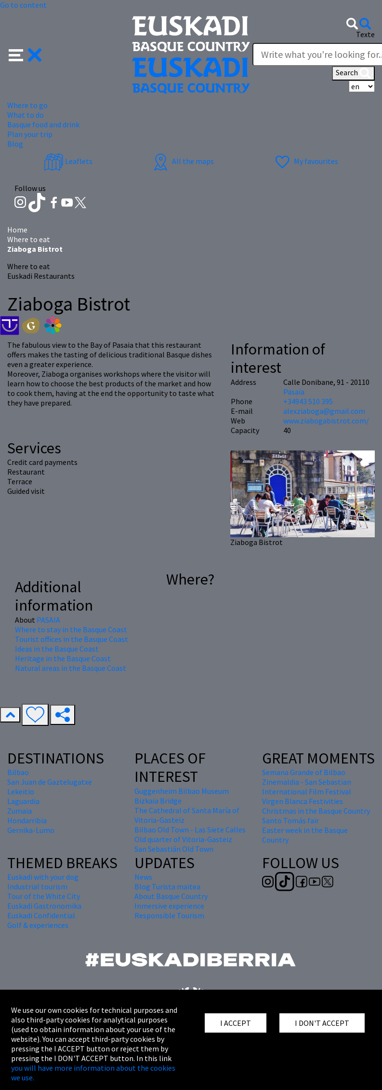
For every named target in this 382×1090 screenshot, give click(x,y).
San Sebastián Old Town (173, 849)
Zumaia (19, 811)
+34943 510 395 (308, 401)
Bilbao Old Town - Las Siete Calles (190, 829)
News (143, 877)
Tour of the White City (43, 896)
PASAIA (48, 620)
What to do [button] (25, 115)
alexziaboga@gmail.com (324, 411)
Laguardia (23, 801)
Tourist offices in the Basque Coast (71, 639)
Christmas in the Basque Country (316, 811)
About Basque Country (171, 896)
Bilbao (18, 772)
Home (17, 229)
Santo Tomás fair (290, 820)
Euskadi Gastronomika (44, 906)
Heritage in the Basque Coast (63, 658)
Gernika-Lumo (30, 830)
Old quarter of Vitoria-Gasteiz (183, 839)
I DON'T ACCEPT (322, 1023)
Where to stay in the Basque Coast (71, 629)
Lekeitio (20, 791)
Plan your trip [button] (30, 134)
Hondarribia (27, 820)
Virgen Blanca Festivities (302, 801)
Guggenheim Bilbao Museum (181, 791)
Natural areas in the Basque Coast (70, 668)
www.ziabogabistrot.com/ (326, 420)
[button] (25, 54)
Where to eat (28, 239)
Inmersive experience (169, 906)
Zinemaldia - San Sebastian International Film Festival (306, 786)
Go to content (23, 5)
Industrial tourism (37, 886)
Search (353, 73)
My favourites (305, 161)
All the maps (182, 161)
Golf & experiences (37, 925)
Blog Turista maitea (167, 886)
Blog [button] (15, 144)
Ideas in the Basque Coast (57, 649)
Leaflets (68, 161)
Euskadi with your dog (43, 877)
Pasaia (293, 391)
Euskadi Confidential (41, 915)
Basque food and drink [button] (43, 124)
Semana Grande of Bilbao (303, 772)
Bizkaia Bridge (158, 800)
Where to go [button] (27, 105)
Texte (365, 34)
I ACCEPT (235, 1023)
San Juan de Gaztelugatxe (49, 782)
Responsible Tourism (169, 915)
